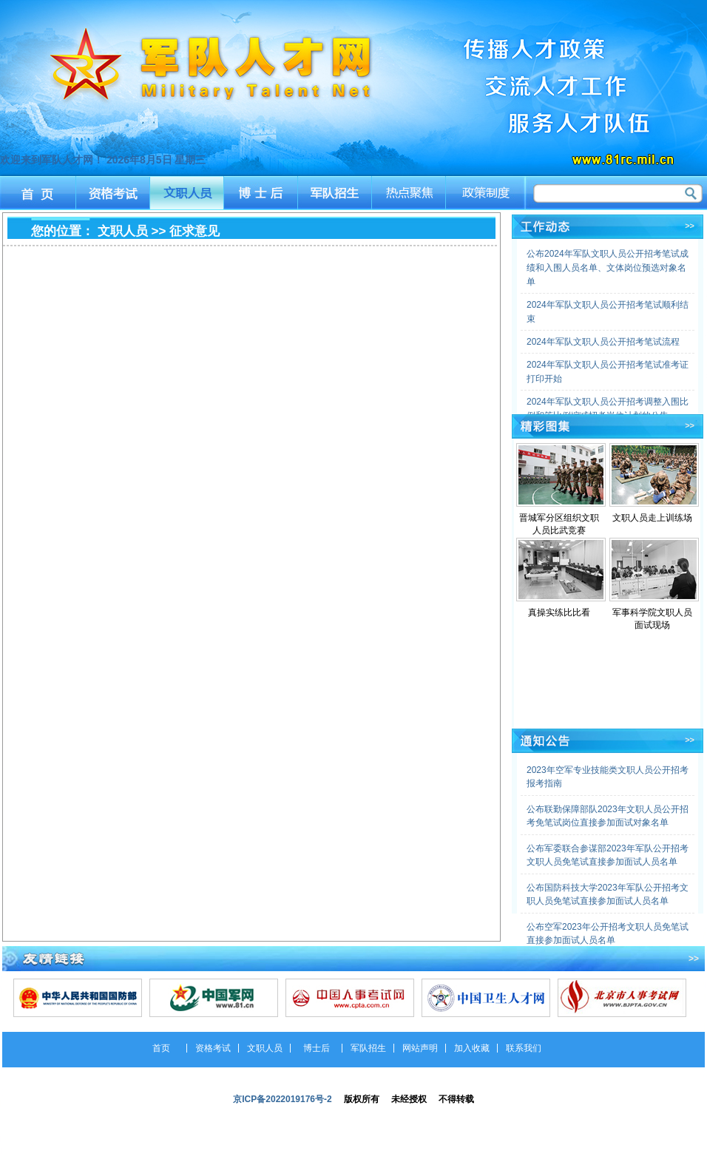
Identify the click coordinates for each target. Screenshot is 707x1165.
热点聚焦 (410, 192)
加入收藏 (472, 1048)
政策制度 (486, 192)
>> (689, 225)
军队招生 (336, 192)
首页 (37, 192)
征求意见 (194, 231)
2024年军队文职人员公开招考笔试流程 (603, 342)
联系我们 (523, 1048)
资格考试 (112, 192)
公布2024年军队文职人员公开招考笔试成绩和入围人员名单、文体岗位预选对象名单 (608, 268)
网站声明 (420, 1048)
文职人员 (186, 192)
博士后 (261, 192)
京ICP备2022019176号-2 (282, 1099)
